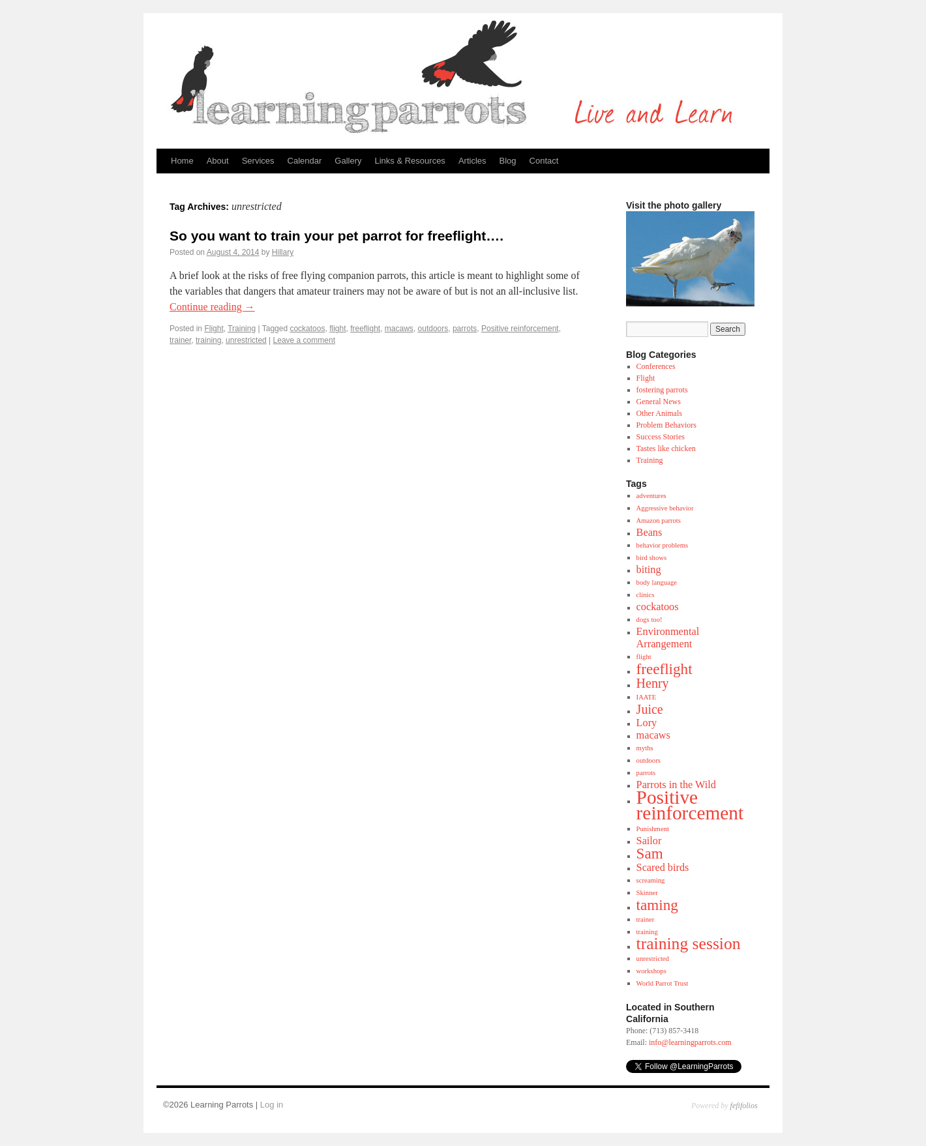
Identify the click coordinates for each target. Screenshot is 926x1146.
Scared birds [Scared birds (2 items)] (662, 868)
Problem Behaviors (666, 425)
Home (182, 161)
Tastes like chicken (666, 448)
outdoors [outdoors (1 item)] (648, 760)
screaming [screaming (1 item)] (650, 880)
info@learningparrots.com (690, 1042)
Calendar (305, 161)
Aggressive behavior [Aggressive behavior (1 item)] (665, 508)
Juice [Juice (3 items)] (649, 709)
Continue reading (212, 306)
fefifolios (744, 1105)
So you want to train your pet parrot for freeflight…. (336, 235)
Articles (472, 161)
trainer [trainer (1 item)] (645, 919)
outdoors (433, 328)
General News (658, 401)
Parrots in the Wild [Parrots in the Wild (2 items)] (676, 785)
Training (242, 328)
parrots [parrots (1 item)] (646, 772)
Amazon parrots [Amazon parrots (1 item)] (658, 520)
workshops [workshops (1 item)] (651, 971)
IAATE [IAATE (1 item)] (646, 697)
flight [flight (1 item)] (643, 656)
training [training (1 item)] (647, 931)
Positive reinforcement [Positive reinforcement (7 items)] (689, 805)
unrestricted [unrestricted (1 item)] (652, 958)
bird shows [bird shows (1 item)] (651, 557)
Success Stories (660, 436)
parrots (465, 328)
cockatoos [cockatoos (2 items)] (657, 607)
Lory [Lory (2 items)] (646, 723)
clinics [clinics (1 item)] (645, 594)
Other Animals (659, 413)
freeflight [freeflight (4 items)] (664, 668)
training (208, 340)
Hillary (282, 252)
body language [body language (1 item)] (656, 582)
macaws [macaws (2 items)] (653, 735)
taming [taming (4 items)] (657, 904)
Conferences (656, 366)
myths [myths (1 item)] (644, 748)
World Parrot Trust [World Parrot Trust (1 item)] (662, 983)
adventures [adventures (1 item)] (651, 495)
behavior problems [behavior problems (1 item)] (662, 545)
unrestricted (246, 340)
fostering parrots (662, 389)
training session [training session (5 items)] (688, 943)
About (218, 161)
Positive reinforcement (520, 328)
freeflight (365, 328)
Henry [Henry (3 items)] (652, 683)
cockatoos (307, 328)
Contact (544, 161)
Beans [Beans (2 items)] (649, 532)
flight (337, 328)
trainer (180, 340)
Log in (271, 1104)
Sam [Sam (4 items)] (649, 853)
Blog (508, 161)
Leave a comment (304, 340)
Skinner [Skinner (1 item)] (647, 892)
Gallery (348, 161)
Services (258, 161)
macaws (399, 328)
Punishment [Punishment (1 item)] (652, 828)
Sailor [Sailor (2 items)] (649, 841)
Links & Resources (409, 161)
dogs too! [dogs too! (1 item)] (649, 619)
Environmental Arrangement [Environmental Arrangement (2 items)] (668, 638)
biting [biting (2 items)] (648, 570)
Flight (213, 328)
